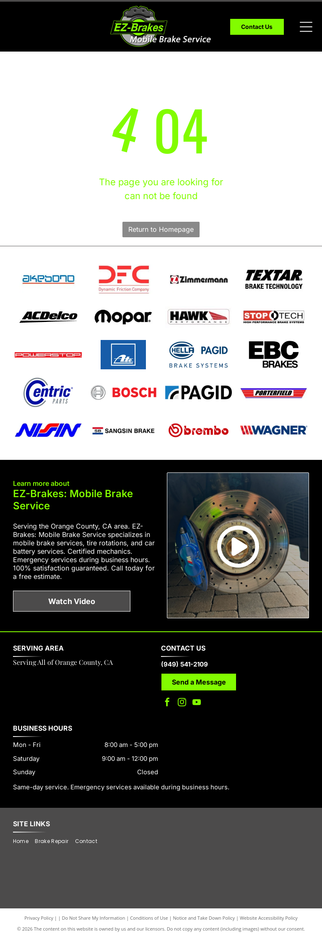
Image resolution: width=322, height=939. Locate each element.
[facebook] (167, 703)
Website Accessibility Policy (269, 918)
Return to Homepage (161, 229)
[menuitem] (24, 841)
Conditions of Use (149, 918)
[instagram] (182, 703)
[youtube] (196, 703)
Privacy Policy (38, 918)
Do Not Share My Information (93, 918)
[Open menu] (306, 27)
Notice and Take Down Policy (204, 918)
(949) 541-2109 (184, 664)
